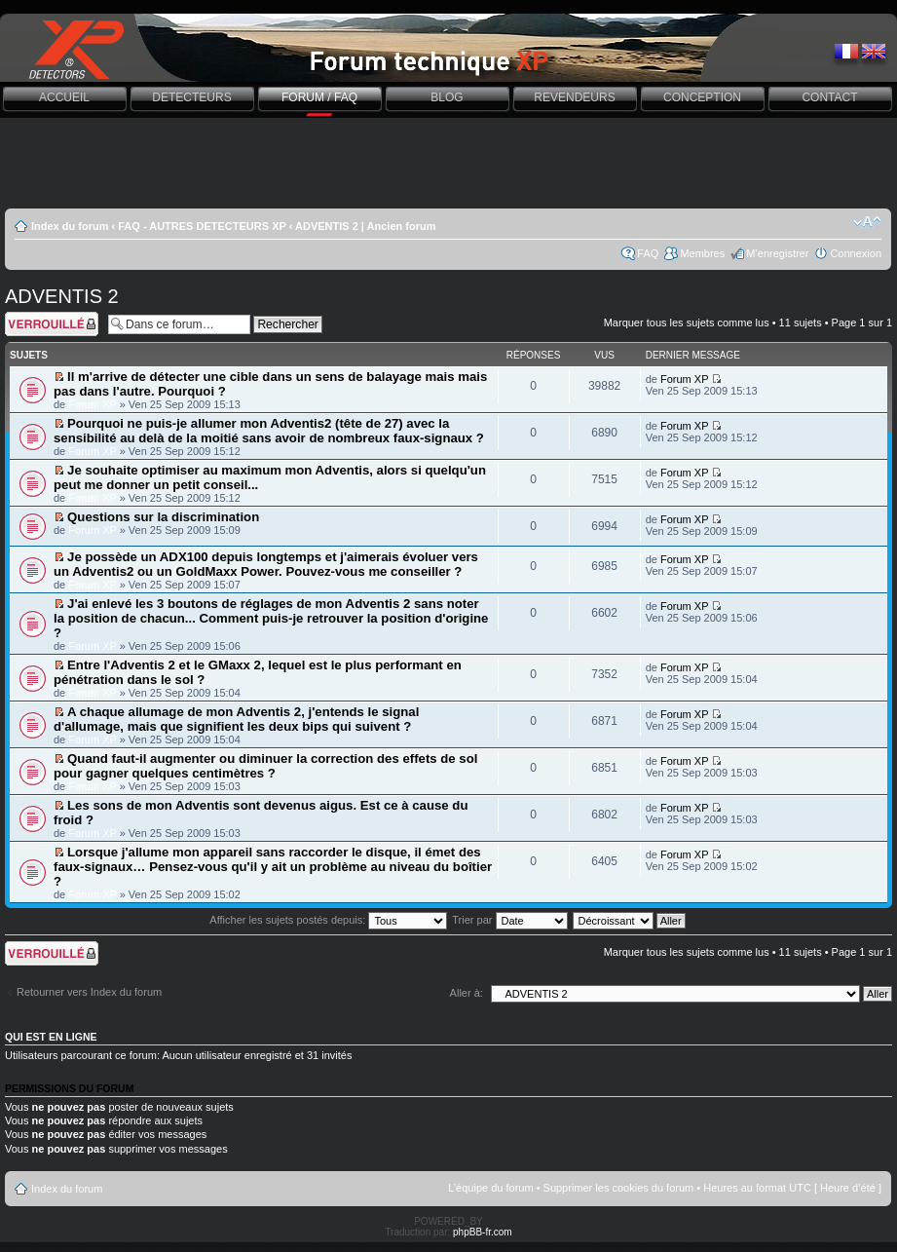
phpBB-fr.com (482, 1232)
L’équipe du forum (490, 1188)
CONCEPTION (702, 97)
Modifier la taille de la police (867, 222)
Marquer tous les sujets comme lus (686, 322)
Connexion (855, 253)
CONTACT (829, 97)
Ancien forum (401, 226)
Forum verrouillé (51, 324)
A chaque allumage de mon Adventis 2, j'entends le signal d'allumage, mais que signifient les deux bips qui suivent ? (236, 719)
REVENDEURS (574, 97)
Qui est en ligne (51, 1037)
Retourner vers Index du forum (89, 992)
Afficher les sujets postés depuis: (328, 920)
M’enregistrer (777, 253)
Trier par (509, 920)
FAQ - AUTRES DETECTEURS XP (201, 226)
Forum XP (92, 404)
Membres (702, 253)
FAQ (647, 253)
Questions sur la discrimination (163, 517)
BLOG (446, 97)
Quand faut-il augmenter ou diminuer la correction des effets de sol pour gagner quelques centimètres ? (265, 765)
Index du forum (69, 226)
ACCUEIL (64, 97)
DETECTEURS (191, 97)
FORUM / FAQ (319, 97)
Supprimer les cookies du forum (618, 1188)
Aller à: (466, 993)
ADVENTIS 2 (326, 226)
